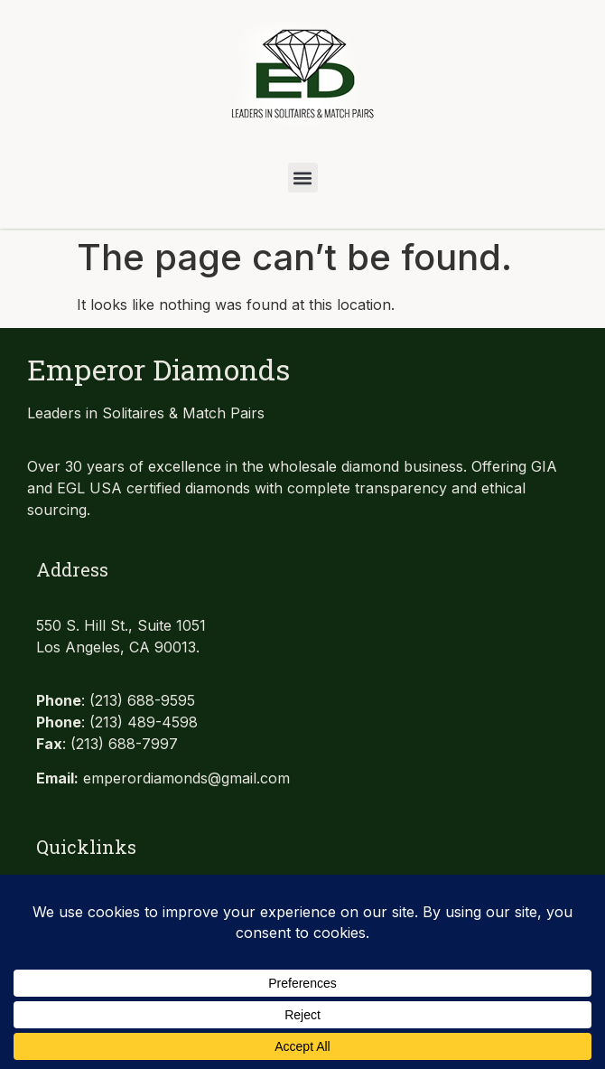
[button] (303, 177)
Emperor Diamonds (158, 369)
